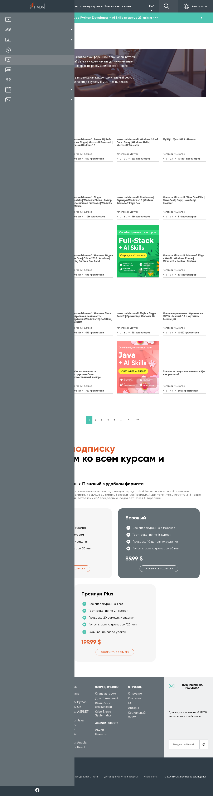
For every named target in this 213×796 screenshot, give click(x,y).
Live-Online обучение (38, 725)
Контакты (134, 698)
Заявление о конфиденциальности (77, 776)
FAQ (131, 703)
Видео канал (33, 730)
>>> (155, 18)
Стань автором (105, 693)
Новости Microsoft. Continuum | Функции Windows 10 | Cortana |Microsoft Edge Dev (135, 200)
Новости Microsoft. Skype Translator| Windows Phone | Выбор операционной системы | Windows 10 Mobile (91, 202)
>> (137, 419)
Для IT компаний (106, 698)
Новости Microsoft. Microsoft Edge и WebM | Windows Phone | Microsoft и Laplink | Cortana (183, 258)
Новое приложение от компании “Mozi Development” (43, 141)
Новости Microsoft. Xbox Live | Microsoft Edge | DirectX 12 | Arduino (42, 258)
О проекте (135, 693)
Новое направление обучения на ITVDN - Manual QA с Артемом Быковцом (183, 316)
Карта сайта (151, 776)
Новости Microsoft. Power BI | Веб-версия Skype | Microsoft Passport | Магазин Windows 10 (91, 142)
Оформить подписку (71, 568)
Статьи (29, 734)
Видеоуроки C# (70, 707)
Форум (28, 739)
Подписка (40, 6)
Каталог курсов (34, 702)
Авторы (133, 708)
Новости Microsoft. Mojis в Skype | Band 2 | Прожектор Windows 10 (137, 315)
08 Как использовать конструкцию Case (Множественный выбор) (85, 374)
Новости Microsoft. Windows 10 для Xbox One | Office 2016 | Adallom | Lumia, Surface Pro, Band (91, 258)
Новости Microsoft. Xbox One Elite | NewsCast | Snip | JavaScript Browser (183, 200)
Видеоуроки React (72, 747)
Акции (99, 729)
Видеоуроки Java (72, 720)
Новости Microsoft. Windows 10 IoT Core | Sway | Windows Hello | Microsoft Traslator (137, 142)
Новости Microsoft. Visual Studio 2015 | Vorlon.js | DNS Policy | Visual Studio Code (45, 200)
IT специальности (36, 707)
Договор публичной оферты (121, 776)
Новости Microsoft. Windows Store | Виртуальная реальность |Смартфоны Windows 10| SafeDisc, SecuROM (91, 318)
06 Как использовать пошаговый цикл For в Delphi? (44, 315)
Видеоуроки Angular (74, 742)
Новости (101, 734)
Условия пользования (37, 776)
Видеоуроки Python (73, 702)
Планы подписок (35, 711)
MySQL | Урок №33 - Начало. (180, 139)
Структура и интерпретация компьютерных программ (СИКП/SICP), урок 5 (41, 374)
